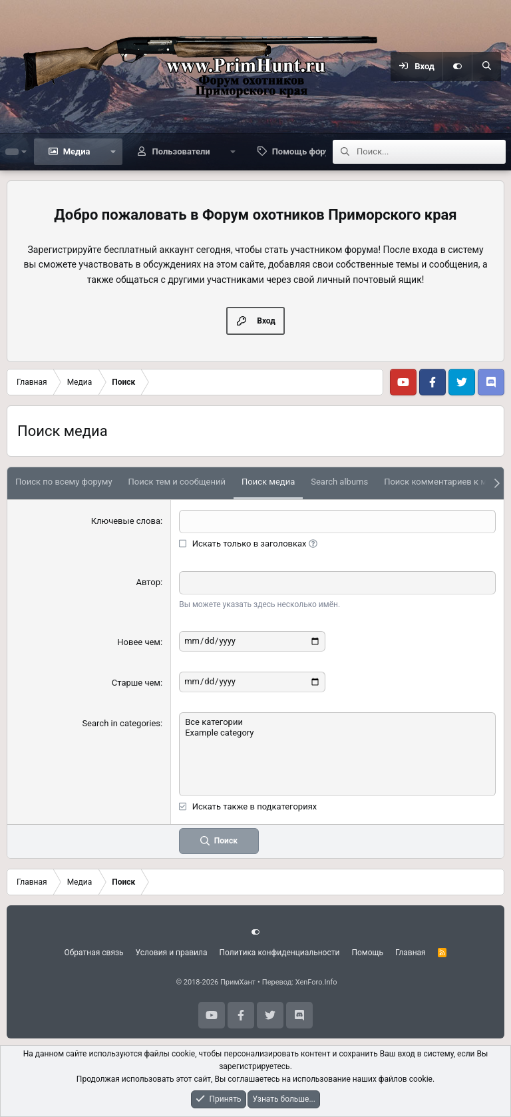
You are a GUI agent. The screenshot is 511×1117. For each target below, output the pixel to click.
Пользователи (181, 151)
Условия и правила (172, 952)
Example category (337, 733)
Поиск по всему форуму (63, 482)
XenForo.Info (316, 982)
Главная (410, 952)
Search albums (339, 482)
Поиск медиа (268, 482)
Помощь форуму (306, 151)
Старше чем (136, 683)
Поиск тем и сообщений (177, 482)
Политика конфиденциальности (280, 952)
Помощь (367, 952)
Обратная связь (94, 952)
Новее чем (138, 642)
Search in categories (121, 723)
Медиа (76, 151)
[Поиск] (486, 66)
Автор (148, 582)
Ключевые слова (125, 521)
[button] (113, 151)
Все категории (337, 722)
